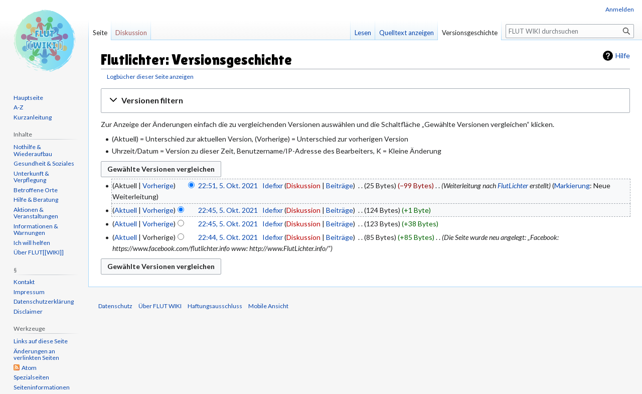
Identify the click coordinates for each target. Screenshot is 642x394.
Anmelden (619, 9)
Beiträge (339, 185)
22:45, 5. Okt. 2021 (228, 210)
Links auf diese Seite (41, 341)
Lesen (363, 33)
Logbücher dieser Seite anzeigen (150, 76)
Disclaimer (28, 311)
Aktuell (125, 210)
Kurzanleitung (33, 117)
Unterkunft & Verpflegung (31, 177)
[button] (365, 100)
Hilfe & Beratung (36, 199)
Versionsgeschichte (470, 33)
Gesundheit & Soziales (44, 163)
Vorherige (158, 185)
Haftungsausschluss (215, 306)
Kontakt (24, 282)
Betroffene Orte (36, 190)
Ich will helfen (32, 242)
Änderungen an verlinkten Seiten (36, 354)
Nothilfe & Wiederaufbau (33, 150)
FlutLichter (513, 185)
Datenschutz (115, 306)
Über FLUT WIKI (160, 306)
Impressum (29, 292)
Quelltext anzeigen (406, 33)
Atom (29, 367)
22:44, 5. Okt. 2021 (228, 237)
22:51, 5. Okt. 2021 (228, 185)
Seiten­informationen (42, 387)
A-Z (18, 107)
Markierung (572, 185)
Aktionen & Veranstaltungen (36, 213)
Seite (100, 33)
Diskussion (303, 185)
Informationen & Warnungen (36, 229)
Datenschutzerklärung (44, 301)
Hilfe (622, 55)
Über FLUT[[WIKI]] (39, 252)
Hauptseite (28, 97)
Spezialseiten (31, 377)
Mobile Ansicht (268, 306)
